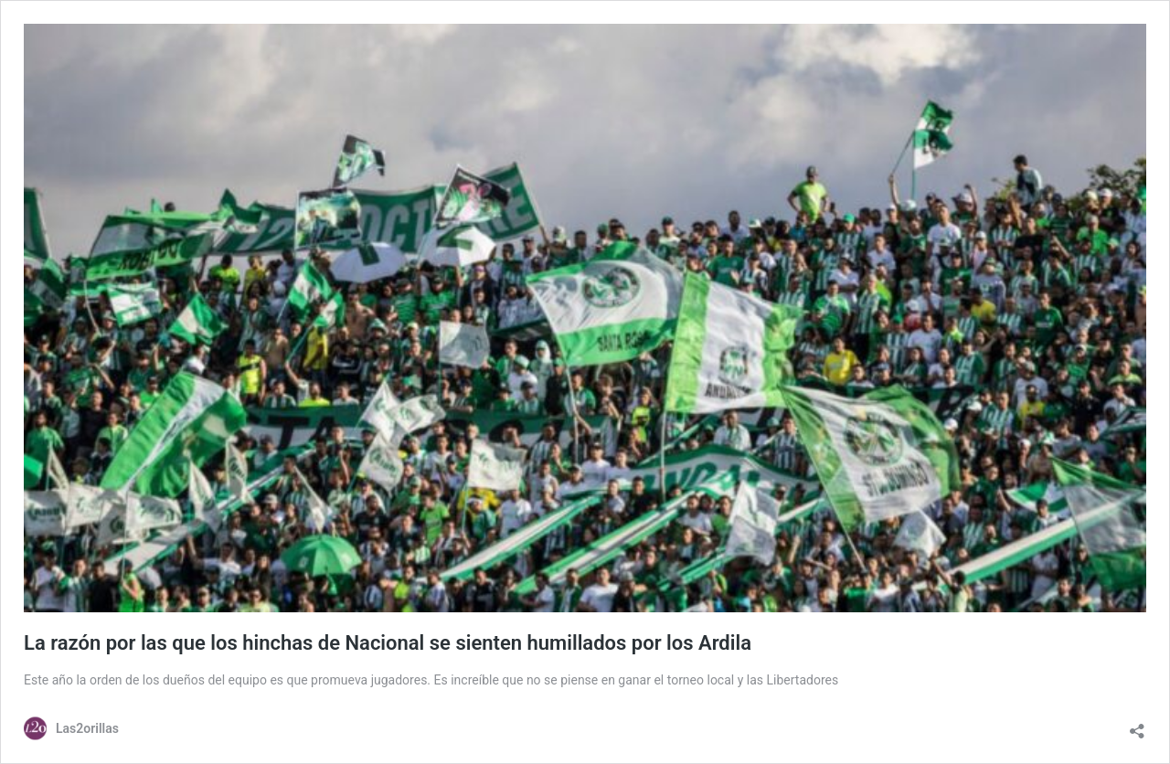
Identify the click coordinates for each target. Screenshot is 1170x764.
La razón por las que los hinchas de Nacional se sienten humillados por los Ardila (387, 642)
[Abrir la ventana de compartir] (1137, 726)
